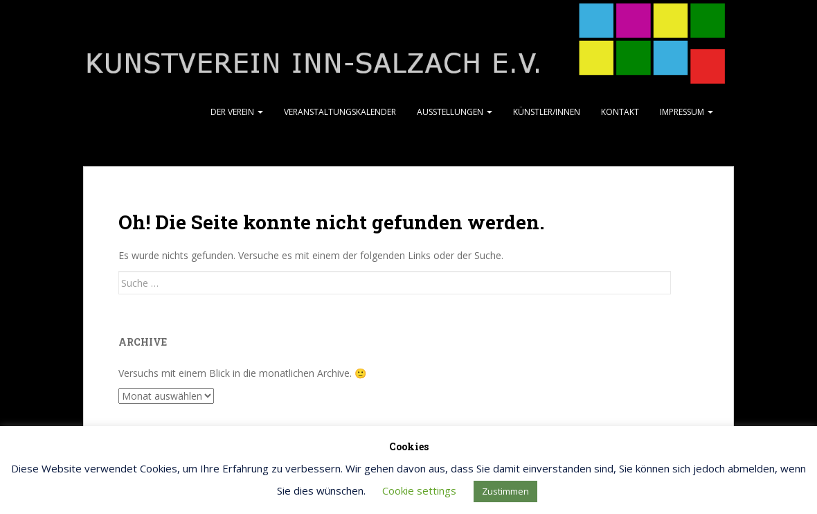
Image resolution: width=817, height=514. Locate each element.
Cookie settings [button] (419, 490)
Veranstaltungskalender (340, 112)
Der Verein (236, 112)
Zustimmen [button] (505, 491)
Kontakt (620, 112)
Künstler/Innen (546, 112)
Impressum (686, 112)
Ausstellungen (454, 112)
